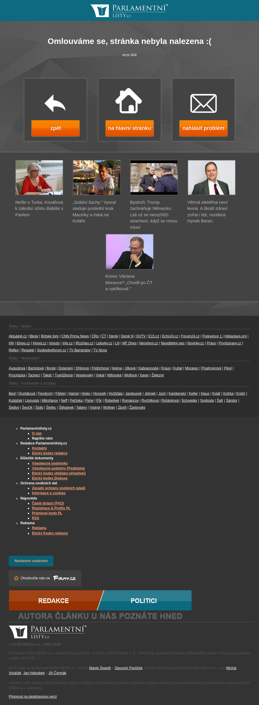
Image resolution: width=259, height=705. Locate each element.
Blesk (34, 336)
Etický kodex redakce (49, 453)
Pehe (89, 400)
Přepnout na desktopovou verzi (33, 697)
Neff (64, 400)
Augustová (17, 368)
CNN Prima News (75, 336)
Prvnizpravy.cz (230, 343)
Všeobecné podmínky (50, 463)
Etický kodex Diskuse (50, 478)
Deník (113, 336)
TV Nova (100, 350)
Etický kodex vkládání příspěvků (59, 473)
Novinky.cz (195, 343)
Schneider (189, 400)
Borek (51, 368)
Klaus (205, 394)
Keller (193, 394)
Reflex (14, 350)
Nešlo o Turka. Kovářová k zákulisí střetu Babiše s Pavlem (39, 208)
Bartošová (36, 368)
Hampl (74, 394)
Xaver (144, 375)
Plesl (228, 368)
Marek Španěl (100, 668)
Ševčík (27, 407)
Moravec (192, 368)
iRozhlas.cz (84, 343)
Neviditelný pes (172, 343)
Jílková (130, 368)
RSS (35, 518)
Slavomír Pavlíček (128, 668)
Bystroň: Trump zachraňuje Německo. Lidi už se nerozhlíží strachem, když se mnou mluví (153, 215)
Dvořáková (27, 394)
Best (12, 394)
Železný (158, 375)
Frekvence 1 (212, 336)
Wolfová (130, 375)
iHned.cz (40, 343)
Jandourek (133, 394)
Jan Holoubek (33, 673)
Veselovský (84, 375)
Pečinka (76, 400)
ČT (103, 336)
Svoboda (207, 400)
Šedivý (14, 407)
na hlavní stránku (129, 128)
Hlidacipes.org (235, 336)
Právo (211, 343)
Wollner (109, 407)
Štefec (51, 407)
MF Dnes (129, 343)
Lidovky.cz (104, 343)
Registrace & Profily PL (51, 508)
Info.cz (67, 343)
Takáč (47, 375)
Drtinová (82, 368)
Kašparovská (148, 368)
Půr (99, 400)
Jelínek (150, 394)
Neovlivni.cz (148, 343)
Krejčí (240, 394)
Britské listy (50, 336)
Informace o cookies (49, 493)
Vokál (100, 375)
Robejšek (112, 400)
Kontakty (39, 448)
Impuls (54, 343)
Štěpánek (66, 407)
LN (117, 343)
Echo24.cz (170, 336)
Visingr (95, 407)
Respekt (28, 350)
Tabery (81, 407)
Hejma (117, 368)
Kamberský (177, 394)
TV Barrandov (79, 350)
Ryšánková (169, 400)
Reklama (39, 528)
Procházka (17, 375)
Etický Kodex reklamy (50, 533)
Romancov (130, 400)
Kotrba (228, 394)
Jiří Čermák (57, 673)
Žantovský (137, 407)
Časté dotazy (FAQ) (48, 503)
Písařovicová (211, 368)
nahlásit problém (203, 128)
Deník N (127, 336)
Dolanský (66, 368)
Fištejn (61, 394)
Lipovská (32, 400)
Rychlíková (150, 400)
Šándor (231, 400)
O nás (37, 433)
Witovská (114, 375)
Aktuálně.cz (18, 336)
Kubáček (15, 400)
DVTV (141, 336)
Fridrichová (100, 368)
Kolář (216, 394)
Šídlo (39, 407)
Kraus (165, 368)
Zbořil (122, 407)
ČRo (95, 336)
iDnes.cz (23, 343)
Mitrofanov (50, 400)
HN (11, 343)
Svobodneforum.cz (51, 350)
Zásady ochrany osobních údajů (58, 488)
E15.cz (154, 336)
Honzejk (99, 394)
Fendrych (45, 394)
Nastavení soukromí (31, 561)
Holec (85, 394)
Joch (162, 394)
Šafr (220, 400)
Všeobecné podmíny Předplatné (58, 468)
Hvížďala (115, 394)
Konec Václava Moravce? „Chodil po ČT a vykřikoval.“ (129, 282)
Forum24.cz (190, 336)
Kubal (177, 368)
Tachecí (34, 375)
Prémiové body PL (47, 513)
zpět (55, 128)
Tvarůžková (64, 375)
